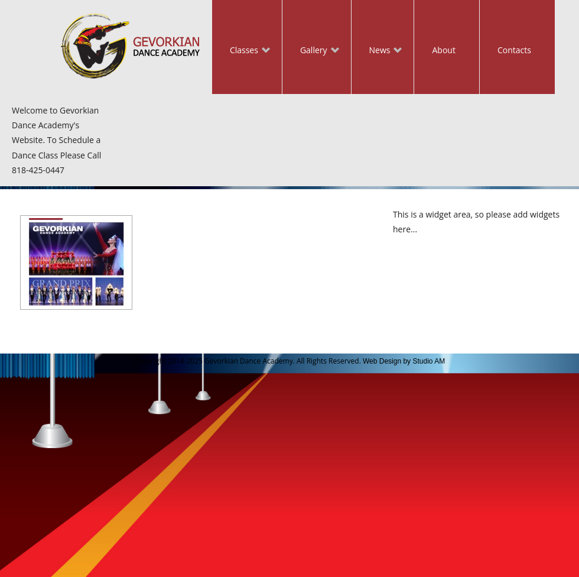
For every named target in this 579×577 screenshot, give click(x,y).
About (443, 50)
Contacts (514, 50)
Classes (241, 51)
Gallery (310, 51)
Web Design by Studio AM (404, 361)
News (377, 51)
